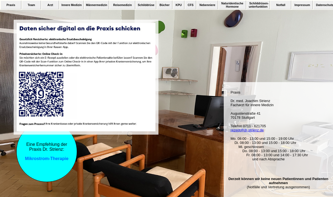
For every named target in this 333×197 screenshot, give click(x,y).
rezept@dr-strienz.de (247, 130)
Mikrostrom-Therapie (46, 158)
